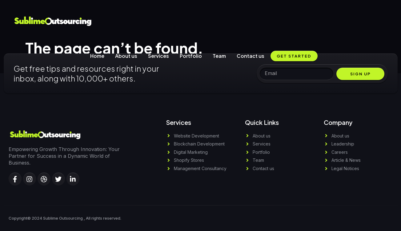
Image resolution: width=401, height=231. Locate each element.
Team (219, 56)
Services (158, 56)
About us (126, 56)
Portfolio (191, 56)
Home (97, 56)
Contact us (250, 56)
